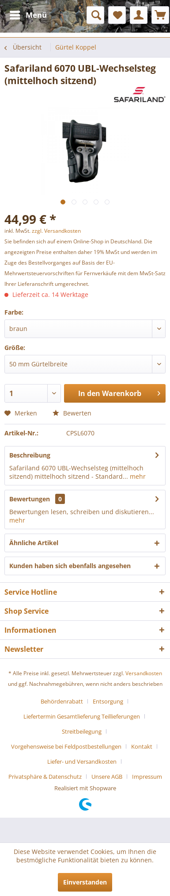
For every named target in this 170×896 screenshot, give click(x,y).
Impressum (147, 777)
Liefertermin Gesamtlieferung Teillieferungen (81, 716)
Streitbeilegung (82, 731)
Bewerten (72, 413)
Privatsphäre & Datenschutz (45, 777)
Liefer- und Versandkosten (82, 761)
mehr (137, 476)
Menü (28, 14)
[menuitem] (27, 15)
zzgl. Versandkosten (56, 231)
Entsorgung (108, 701)
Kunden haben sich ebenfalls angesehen (70, 565)
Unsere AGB (106, 777)
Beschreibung (29, 455)
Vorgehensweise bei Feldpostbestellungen (66, 746)
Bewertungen (29, 499)
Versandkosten (143, 673)
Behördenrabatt (62, 701)
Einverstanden (85, 882)
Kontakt (141, 746)
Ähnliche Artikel (33, 542)
